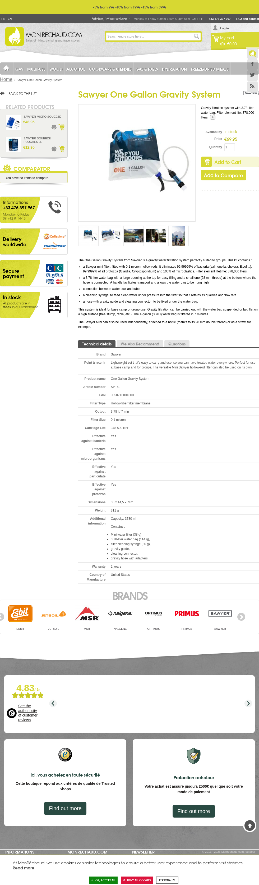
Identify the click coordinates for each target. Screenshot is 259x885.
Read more (23, 867)
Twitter (252, 75)
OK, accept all (103, 880)
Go (197, 36)
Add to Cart (61, 127)
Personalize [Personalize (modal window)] (167, 880)
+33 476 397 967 (220, 18)
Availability (214, 132)
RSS (252, 86)
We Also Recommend (140, 344)
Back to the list (22, 93)
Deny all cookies (137, 880)
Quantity (215, 147)
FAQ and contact (247, 18)
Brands (129, 595)
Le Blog (252, 53)
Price (218, 139)
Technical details (97, 344)
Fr (3, 18)
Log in (224, 28)
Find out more (65, 808)
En (9, 18)
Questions (177, 344)
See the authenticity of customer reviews (28, 713)
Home (6, 79)
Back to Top (249, 825)
